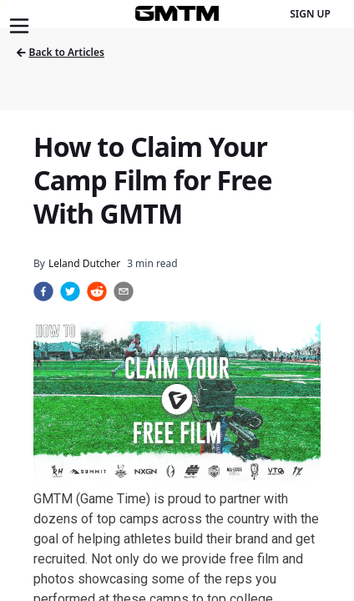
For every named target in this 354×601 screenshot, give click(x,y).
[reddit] (97, 291)
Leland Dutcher (84, 263)
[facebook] (43, 291)
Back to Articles (60, 52)
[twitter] (70, 291)
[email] (124, 291)
